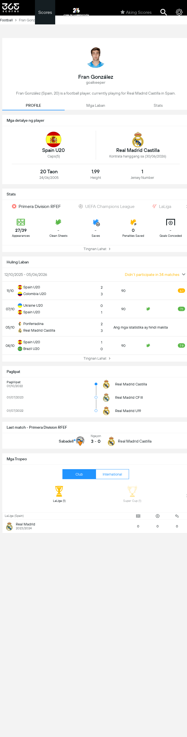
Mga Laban (95, 105)
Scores (45, 12)
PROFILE (33, 105)
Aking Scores (135, 12)
